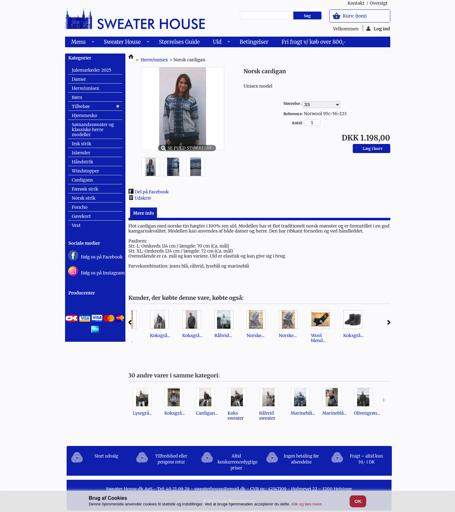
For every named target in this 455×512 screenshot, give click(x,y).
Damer (79, 79)
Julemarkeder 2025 (92, 70)
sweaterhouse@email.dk (219, 489)
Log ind (378, 28)
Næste (388, 322)
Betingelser (254, 41)
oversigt (379, 3)
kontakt (355, 3)
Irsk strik (81, 143)
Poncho (80, 207)
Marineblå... (303, 413)
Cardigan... (207, 413)
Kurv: (355, 16)
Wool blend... (318, 338)
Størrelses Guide (179, 41)
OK (358, 501)
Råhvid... (223, 335)
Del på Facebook (152, 192)
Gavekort (81, 216)
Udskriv (143, 198)
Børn (77, 97)
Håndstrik (83, 162)
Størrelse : (293, 103)
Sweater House (123, 42)
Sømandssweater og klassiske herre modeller (93, 129)
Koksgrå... (160, 335)
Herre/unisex (85, 88)
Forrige (130, 322)
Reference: (293, 113)
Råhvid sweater (267, 415)
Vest (76, 225)
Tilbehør (81, 106)
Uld (218, 42)
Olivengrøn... (367, 413)
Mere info (143, 213)
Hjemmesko (84, 115)
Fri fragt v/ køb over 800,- (313, 41)
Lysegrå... (142, 413)
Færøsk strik (85, 189)
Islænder (81, 153)
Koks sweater (236, 415)
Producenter (81, 293)
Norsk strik (84, 198)
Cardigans (82, 180)
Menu (79, 42)
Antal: (297, 122)
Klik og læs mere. (307, 504)
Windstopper (85, 171)
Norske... (256, 335)
